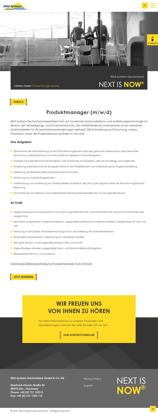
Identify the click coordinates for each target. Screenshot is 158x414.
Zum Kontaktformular (78, 335)
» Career (26, 85)
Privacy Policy (92, 379)
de (144, 5)
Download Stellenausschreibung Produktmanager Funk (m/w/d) (51, 263)
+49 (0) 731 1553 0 (31, 392)
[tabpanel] (79, 41)
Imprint (88, 385)
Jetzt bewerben (23, 277)
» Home (18, 85)
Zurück (19, 102)
